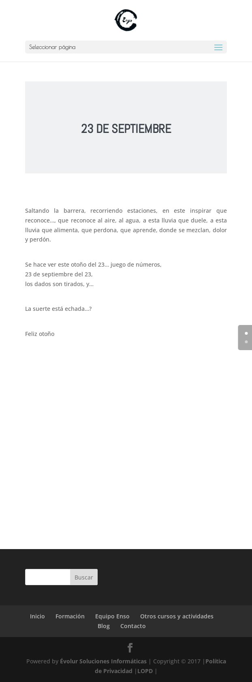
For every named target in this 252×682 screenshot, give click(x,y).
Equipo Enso (112, 616)
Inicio (37, 616)
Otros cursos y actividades (177, 616)
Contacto (133, 626)
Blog (104, 626)
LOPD (145, 671)
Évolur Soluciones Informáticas (103, 661)
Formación (70, 616)
